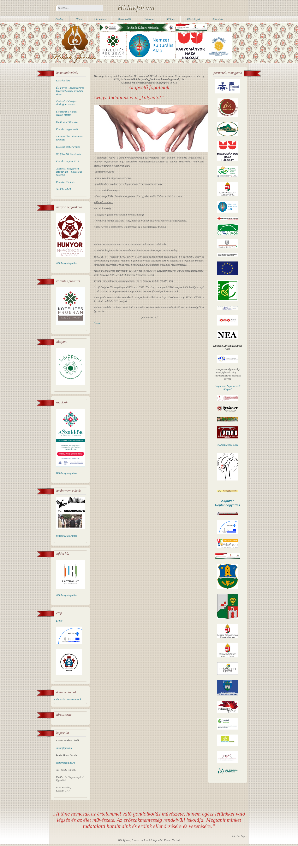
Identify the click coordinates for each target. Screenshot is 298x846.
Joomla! (148, 840)
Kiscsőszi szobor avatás (68, 146)
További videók (63, 189)
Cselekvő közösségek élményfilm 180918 (66, 103)
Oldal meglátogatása (66, 263)
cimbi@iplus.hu (64, 748)
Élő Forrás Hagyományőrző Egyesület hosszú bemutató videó (70, 91)
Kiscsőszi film (63, 80)
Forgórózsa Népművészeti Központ (227, 388)
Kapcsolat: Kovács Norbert (166, 840)
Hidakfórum (136, 8)
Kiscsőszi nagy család (67, 129)
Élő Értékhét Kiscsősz (67, 122)
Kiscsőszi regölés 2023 (67, 161)
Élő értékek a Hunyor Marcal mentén (66, 113)
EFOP (59, 620)
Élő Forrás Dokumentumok (67, 699)
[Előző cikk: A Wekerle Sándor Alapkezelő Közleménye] (97, 322)
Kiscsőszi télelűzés (65, 182)
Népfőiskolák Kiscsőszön (68, 154)
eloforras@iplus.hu (65, 762)
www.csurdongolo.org (227, 444)
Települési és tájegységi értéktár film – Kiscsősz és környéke (69, 171)
